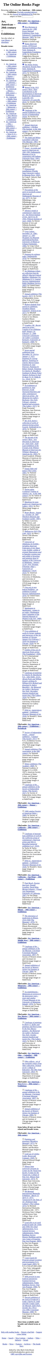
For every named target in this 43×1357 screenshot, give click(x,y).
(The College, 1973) (32, 1198)
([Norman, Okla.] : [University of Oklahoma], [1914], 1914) (31, 557)
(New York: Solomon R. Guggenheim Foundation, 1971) (31, 69)
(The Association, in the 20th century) (32, 751)
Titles (37, 1338)
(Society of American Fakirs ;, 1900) (31, 813)
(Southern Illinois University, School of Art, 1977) (31, 309)
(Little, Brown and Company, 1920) (30, 1156)
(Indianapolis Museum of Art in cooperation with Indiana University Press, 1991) (31, 153)
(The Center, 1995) (29, 471)
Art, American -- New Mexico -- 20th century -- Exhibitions (11, 117)
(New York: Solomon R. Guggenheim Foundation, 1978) (31, 49)
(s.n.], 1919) (32, 840)
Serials (25, 1340)
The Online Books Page (21, 4)
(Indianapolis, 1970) (31, 256)
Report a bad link (27, 1332)
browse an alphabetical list (23, 14)
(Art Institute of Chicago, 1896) (31, 968)
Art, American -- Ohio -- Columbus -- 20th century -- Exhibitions (11, 126)
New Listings (20, 1338)
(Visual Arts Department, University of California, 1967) (32, 889)
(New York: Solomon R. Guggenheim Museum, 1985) (31, 32)
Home (4, 1338)
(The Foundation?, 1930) (31, 652)
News (11, 1344)
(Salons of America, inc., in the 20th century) (31, 492)
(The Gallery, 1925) (32, 1032)
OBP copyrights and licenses (21, 1354)
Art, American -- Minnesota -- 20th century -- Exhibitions (11, 108)
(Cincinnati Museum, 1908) (31, 1304)
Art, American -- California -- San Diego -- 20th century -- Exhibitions (29, 877)
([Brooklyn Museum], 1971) (30, 1141)
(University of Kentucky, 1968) (31, 333)
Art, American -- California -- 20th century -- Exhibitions (11, 84)
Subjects (18, 1340)
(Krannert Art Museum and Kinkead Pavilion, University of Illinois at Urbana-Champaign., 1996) (30, 238)
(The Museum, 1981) (31, 140)
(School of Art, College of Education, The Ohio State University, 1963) (32, 1066)
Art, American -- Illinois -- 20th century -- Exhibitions (11, 92)
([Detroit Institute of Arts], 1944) (32, 216)
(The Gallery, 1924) (32, 685)
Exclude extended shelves (27, 12)
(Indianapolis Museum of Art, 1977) (31, 194)
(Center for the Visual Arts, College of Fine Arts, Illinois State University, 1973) (31, 1173)
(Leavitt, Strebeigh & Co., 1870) (31, 425)
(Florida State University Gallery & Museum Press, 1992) (31, 172)
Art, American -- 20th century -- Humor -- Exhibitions (11, 75)
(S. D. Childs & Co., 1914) (32, 364)
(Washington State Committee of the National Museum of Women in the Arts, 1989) (31, 613)
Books (5, 1344)
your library (5, 40)
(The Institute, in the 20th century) (31, 128)
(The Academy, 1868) (31, 765)
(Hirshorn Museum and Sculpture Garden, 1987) (31, 516)
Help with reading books (10, 1332)
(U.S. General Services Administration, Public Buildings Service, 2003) (31, 278)
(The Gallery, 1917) (31, 396)
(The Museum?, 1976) (30, 919)
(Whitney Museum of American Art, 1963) (31, 446)
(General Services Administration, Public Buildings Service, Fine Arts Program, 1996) (31, 1282)
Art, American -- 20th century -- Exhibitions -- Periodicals (11, 67)
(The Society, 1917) (32, 295)
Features (19, 1344)
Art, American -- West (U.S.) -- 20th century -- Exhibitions (11, 135)
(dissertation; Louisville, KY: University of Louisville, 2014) (31, 95)
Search (10, 1338)
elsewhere (5, 42)
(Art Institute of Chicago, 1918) (31, 637)
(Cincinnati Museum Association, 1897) (31, 951)
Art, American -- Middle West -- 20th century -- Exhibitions (11, 100)
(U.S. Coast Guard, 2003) (32, 1261)
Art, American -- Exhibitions (11, 55)
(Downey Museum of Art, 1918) (32, 713)
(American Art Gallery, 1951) (32, 504)
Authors (30, 1338)
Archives (27, 1344)
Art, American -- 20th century (11, 51)
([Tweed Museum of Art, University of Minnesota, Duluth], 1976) (31, 998)
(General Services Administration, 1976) (31, 591)
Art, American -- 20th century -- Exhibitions (29, 22)
